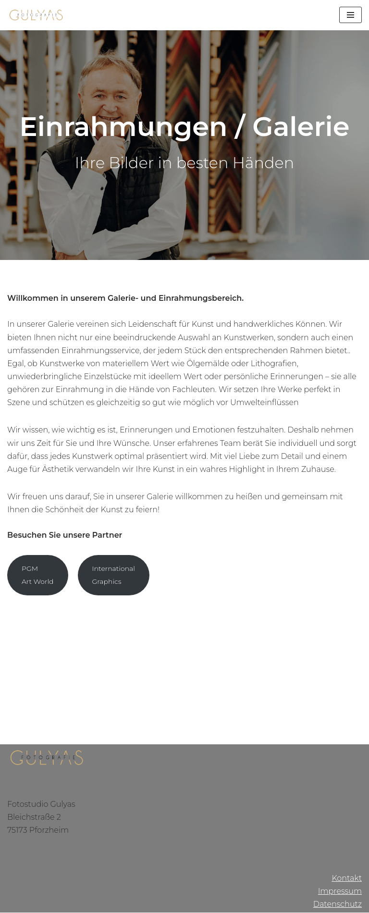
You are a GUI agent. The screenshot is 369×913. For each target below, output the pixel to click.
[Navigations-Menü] (350, 15)
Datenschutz (337, 904)
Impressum (340, 891)
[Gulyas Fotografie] (36, 15)
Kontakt (347, 878)
